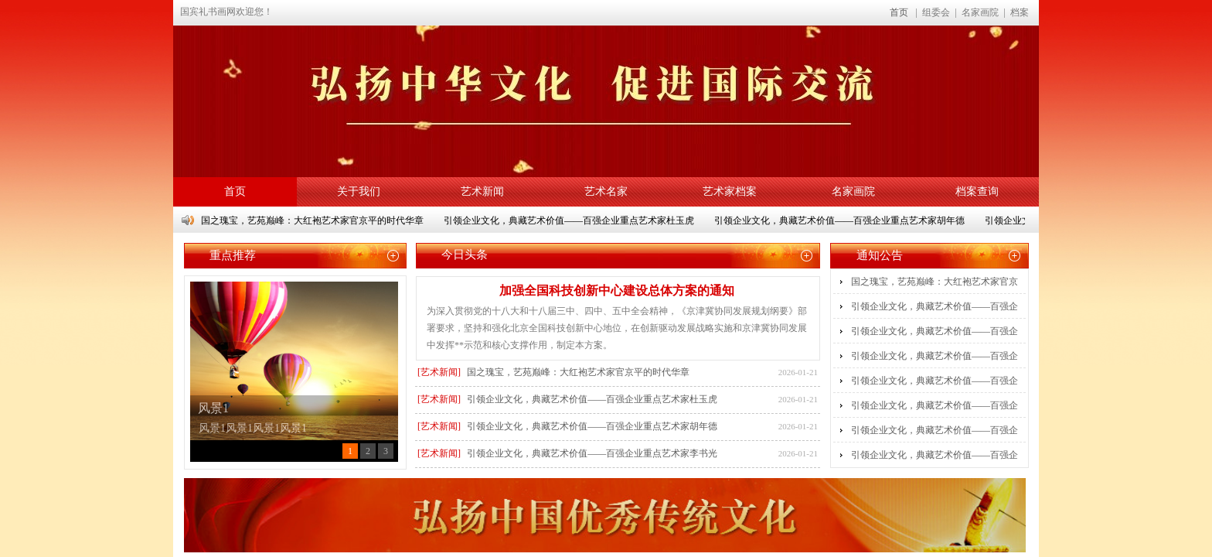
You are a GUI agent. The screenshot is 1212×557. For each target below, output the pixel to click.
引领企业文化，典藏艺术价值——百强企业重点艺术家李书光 (592, 453)
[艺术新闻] (439, 372)
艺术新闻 (482, 191)
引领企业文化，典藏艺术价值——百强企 (934, 306)
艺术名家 (606, 191)
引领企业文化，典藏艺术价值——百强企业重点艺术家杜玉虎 (570, 220)
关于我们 (358, 191)
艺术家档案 (730, 191)
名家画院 (853, 191)
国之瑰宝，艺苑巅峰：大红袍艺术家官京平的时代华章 (314, 220)
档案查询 (977, 191)
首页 (899, 12)
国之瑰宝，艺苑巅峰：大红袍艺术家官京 (934, 281)
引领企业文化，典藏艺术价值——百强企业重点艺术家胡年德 (841, 220)
